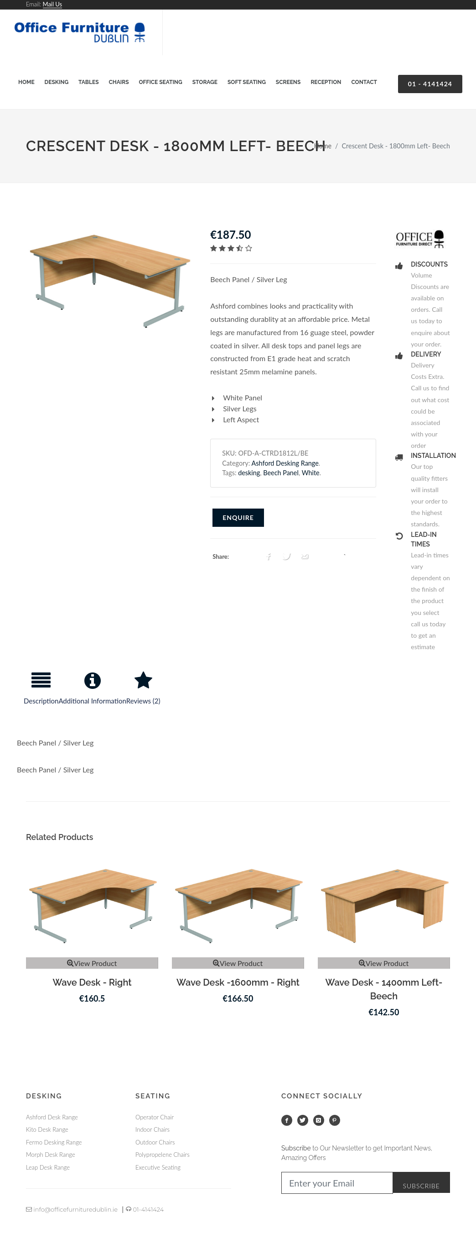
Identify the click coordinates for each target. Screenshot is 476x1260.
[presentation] (41, 692)
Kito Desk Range (47, 1129)
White (311, 473)
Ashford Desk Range (52, 1117)
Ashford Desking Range (285, 463)
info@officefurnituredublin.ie (72, 1209)
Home (322, 146)
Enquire (238, 517)
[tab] (41, 692)
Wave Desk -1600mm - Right (238, 982)
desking (249, 473)
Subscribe (421, 1186)
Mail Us (52, 4)
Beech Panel (281, 473)
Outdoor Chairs (155, 1142)
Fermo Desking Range (54, 1142)
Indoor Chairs (152, 1129)
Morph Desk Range (50, 1154)
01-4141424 (145, 1209)
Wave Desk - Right (91, 982)
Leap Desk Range (48, 1167)
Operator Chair (154, 1117)
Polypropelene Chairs (162, 1154)
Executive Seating (158, 1167)
